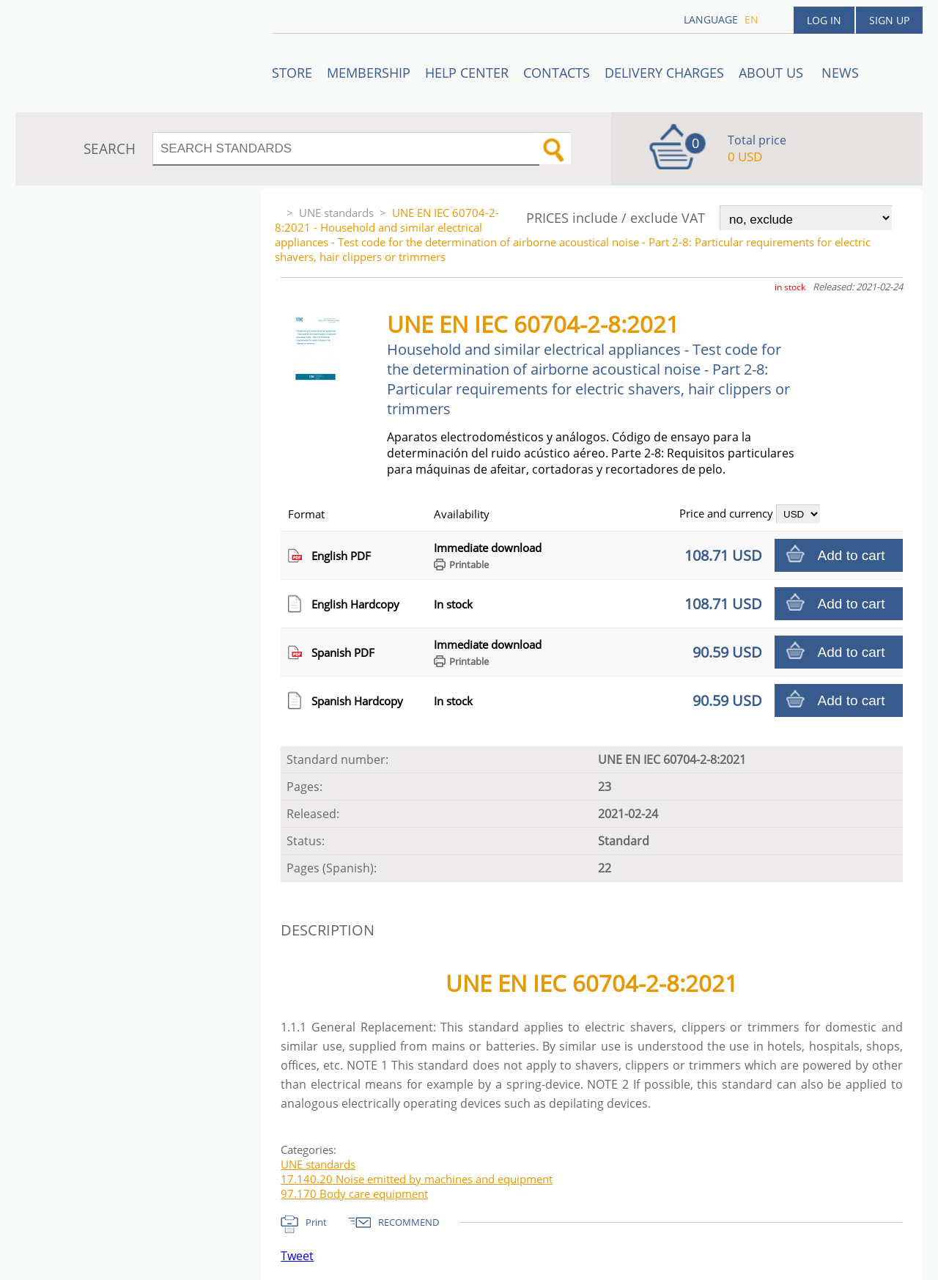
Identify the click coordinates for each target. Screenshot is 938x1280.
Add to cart (851, 555)
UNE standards (336, 212)
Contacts (556, 72)
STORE (292, 72)
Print (316, 1222)
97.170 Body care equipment (354, 1193)
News (840, 72)
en (751, 19)
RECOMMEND (408, 1222)
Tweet (297, 1256)
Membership (368, 72)
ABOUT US (773, 72)
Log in (824, 20)
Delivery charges (664, 72)
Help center (467, 72)
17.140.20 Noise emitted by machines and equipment (417, 1179)
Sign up (889, 20)
